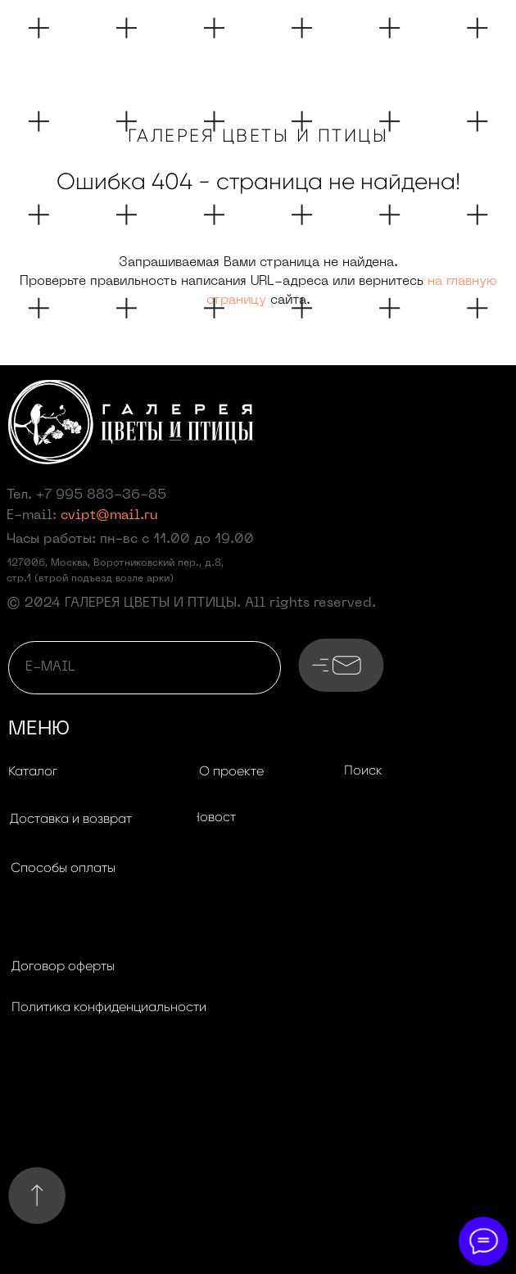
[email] (144, 667)
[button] (70, 819)
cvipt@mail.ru (109, 515)
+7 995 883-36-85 (101, 495)
